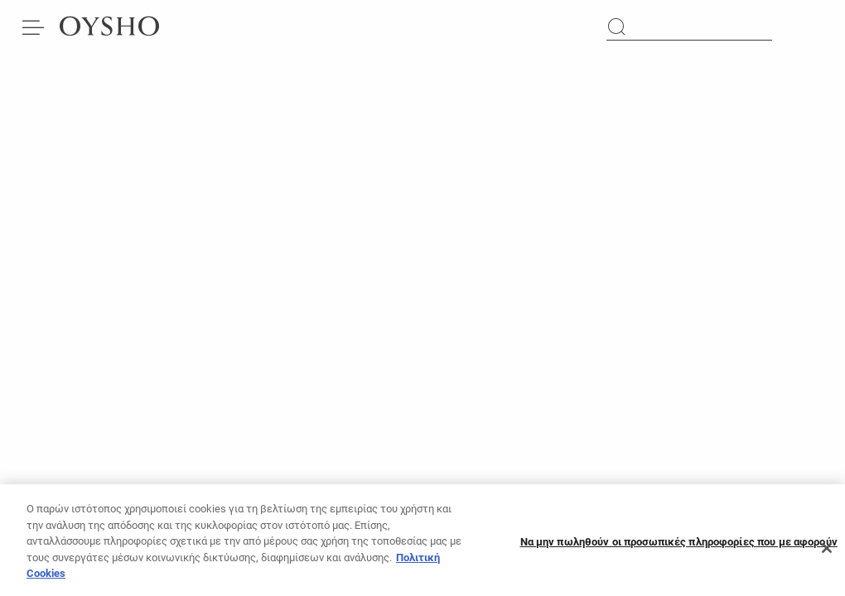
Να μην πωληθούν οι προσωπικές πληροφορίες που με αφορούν (679, 547)
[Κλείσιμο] (827, 554)
